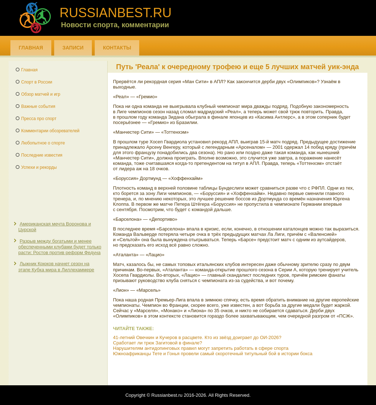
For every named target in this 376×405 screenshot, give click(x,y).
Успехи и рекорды (39, 167)
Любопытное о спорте (43, 143)
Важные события (38, 106)
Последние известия (41, 155)
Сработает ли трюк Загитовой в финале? (157, 343)
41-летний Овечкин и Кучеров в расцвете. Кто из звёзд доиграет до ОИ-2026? (197, 337)
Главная (31, 48)
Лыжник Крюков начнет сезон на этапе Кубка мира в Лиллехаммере (56, 266)
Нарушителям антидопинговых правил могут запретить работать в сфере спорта (200, 348)
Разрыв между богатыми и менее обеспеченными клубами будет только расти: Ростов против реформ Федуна (59, 247)
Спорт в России (36, 82)
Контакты (117, 48)
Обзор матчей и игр (40, 94)
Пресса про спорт (38, 118)
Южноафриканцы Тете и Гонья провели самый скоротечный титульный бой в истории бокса (212, 353)
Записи (73, 48)
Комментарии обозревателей (50, 130)
